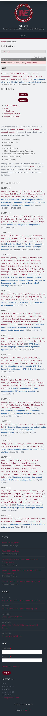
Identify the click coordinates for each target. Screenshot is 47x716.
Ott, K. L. (22, 235)
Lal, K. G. (4, 260)
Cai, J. (20, 518)
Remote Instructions (12, 116)
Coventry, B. (40, 493)
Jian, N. (38, 263)
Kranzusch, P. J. (7, 344)
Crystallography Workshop (12, 617)
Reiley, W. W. (15, 272)
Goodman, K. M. (7, 73)
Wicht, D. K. (29, 424)
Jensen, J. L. (15, 257)
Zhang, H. (4, 443)
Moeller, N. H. (32, 238)
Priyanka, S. (30, 235)
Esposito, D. (5, 299)
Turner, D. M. (27, 360)
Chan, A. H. (7, 296)
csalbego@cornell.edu (10, 697)
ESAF (6, 108)
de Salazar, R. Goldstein (10, 194)
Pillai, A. (38, 496)
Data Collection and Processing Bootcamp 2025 (19, 608)
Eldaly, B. (31, 383)
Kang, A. (40, 216)
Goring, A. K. (5, 405)
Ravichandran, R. (7, 468)
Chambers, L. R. (7, 518)
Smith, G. (28, 266)
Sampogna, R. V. (36, 76)
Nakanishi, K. (34, 446)
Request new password (11, 666)
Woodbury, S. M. (13, 216)
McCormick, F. (17, 197)
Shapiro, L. (25, 79)
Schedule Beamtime (12, 105)
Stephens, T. (33, 194)
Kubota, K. (5, 324)
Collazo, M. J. (29, 405)
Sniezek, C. (18, 466)
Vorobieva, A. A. (36, 502)
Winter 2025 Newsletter (10, 543)
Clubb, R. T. (29, 408)
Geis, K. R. (24, 194)
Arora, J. (22, 263)
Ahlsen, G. (16, 76)
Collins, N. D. (5, 274)
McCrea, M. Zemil (14, 260)
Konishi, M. (7, 319)
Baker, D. (41, 222)
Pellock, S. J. (7, 222)
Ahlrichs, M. (19, 468)
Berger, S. (5, 460)
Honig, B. (14, 79)
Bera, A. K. (12, 219)
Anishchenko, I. (29, 493)
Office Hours (9, 111)
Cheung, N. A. (39, 402)
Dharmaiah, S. (6, 294)
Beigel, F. (17, 474)
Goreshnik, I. (34, 491)
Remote (23, 100)
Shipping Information (12, 114)
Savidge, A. (5, 446)
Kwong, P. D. (38, 269)
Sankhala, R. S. (6, 263)
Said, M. (9, 491)
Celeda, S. (39, 235)
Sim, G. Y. (12, 443)
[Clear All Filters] (31, 62)
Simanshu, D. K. (31, 197)
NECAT (23, 25)
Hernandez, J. (36, 260)
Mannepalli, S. (6, 76)
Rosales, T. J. (6, 383)
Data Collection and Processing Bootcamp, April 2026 (21, 581)
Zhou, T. (30, 269)
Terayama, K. (6, 313)
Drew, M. (24, 296)
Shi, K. (24, 238)
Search (7, 52)
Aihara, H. (6, 241)
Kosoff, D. (14, 241)
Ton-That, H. (5, 408)
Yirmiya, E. (28, 338)
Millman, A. (12, 338)
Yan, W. (30, 313)
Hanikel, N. (20, 219)
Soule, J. (30, 402)
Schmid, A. (14, 269)
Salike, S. (28, 219)
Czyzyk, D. (5, 357)
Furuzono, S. (16, 313)
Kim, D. (3, 216)
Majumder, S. (24, 491)
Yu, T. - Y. (20, 460)
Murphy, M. (28, 468)
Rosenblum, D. (6, 463)
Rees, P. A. (5, 266)
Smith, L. (36, 266)
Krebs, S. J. (38, 274)
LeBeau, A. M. (24, 241)
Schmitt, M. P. (16, 408)
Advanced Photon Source (21, 129)
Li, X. (31, 499)
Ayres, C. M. (10, 380)
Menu (24, 35)
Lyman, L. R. (17, 402)
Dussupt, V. (5, 257)
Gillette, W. (29, 357)
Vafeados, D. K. (13, 502)
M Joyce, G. (26, 274)
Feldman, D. (7, 499)
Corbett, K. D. (38, 521)
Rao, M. (16, 263)
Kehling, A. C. (21, 443)
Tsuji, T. (36, 357)
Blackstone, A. (28, 466)
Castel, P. (14, 299)
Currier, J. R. (5, 272)
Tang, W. (22, 446)
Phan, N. (21, 424)
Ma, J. (3, 380)
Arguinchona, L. (7, 466)
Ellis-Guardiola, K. (17, 405)
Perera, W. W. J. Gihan (19, 383)
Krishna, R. (37, 219)
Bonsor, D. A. (6, 191)
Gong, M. (26, 518)
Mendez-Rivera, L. (37, 257)
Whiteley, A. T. (9, 521)
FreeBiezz (27, 710)
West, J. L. (4, 238)
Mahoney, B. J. (6, 402)
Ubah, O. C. (5, 235)
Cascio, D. (38, 405)
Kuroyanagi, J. (8, 322)
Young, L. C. (31, 191)
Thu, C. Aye (25, 76)
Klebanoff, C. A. (29, 385)
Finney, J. (41, 194)
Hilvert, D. (30, 222)
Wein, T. (4, 338)
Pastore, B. (14, 446)
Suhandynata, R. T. (22, 521)
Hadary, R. (36, 338)
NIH (29, 169)
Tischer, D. (32, 216)
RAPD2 (23, 94)
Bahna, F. (34, 73)
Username (6, 648)
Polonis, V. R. (39, 272)
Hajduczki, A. (30, 263)
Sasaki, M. (33, 316)
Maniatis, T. (5, 79)
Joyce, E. (4, 219)
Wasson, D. (5, 269)
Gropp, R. (34, 474)
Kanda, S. (15, 319)
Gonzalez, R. (6, 424)
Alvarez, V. (30, 496)
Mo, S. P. (26, 294)
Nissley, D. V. (6, 197)
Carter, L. (37, 466)
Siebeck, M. (26, 474)
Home (3, 41)
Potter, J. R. (22, 191)
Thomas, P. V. (25, 257)
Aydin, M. (28, 460)
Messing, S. (16, 296)
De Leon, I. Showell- (17, 266)
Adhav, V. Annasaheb (35, 443)
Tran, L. (15, 491)
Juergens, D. (8, 493)
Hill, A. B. (42, 341)
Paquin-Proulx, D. (27, 272)
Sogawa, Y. (24, 319)
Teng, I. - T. (23, 269)
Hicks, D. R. (25, 499)
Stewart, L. (28, 471)
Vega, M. (32, 296)
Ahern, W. (23, 216)
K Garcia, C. (37, 471)
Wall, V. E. (39, 191)
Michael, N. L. (16, 274)
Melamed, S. (7, 341)
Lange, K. (20, 338)
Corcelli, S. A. (8, 385)
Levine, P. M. (21, 496)
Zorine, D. (16, 499)
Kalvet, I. (23, 222)
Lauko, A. (15, 222)
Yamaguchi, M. (34, 319)
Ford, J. (24, 402)
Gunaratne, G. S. (15, 238)
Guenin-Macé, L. (19, 463)
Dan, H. (27, 73)
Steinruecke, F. (32, 341)
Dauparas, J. (18, 493)
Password (6, 657)
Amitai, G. (16, 341)
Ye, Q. (16, 518)
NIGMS (32, 166)
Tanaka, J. (13, 324)
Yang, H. (35, 460)
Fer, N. (24, 313)
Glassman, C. (31, 463)
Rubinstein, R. (19, 73)
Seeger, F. (13, 460)
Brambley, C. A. (20, 380)
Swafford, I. (26, 260)
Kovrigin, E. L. (18, 385)
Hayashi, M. (18, 322)
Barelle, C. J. (37, 241)
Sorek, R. (20, 344)
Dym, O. (23, 341)
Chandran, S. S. (33, 380)
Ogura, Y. (27, 322)
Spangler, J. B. (8, 474)
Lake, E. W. (14, 235)
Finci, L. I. (15, 191)
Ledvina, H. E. (35, 518)
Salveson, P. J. (24, 502)
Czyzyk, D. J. (5, 316)
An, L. (3, 491)
